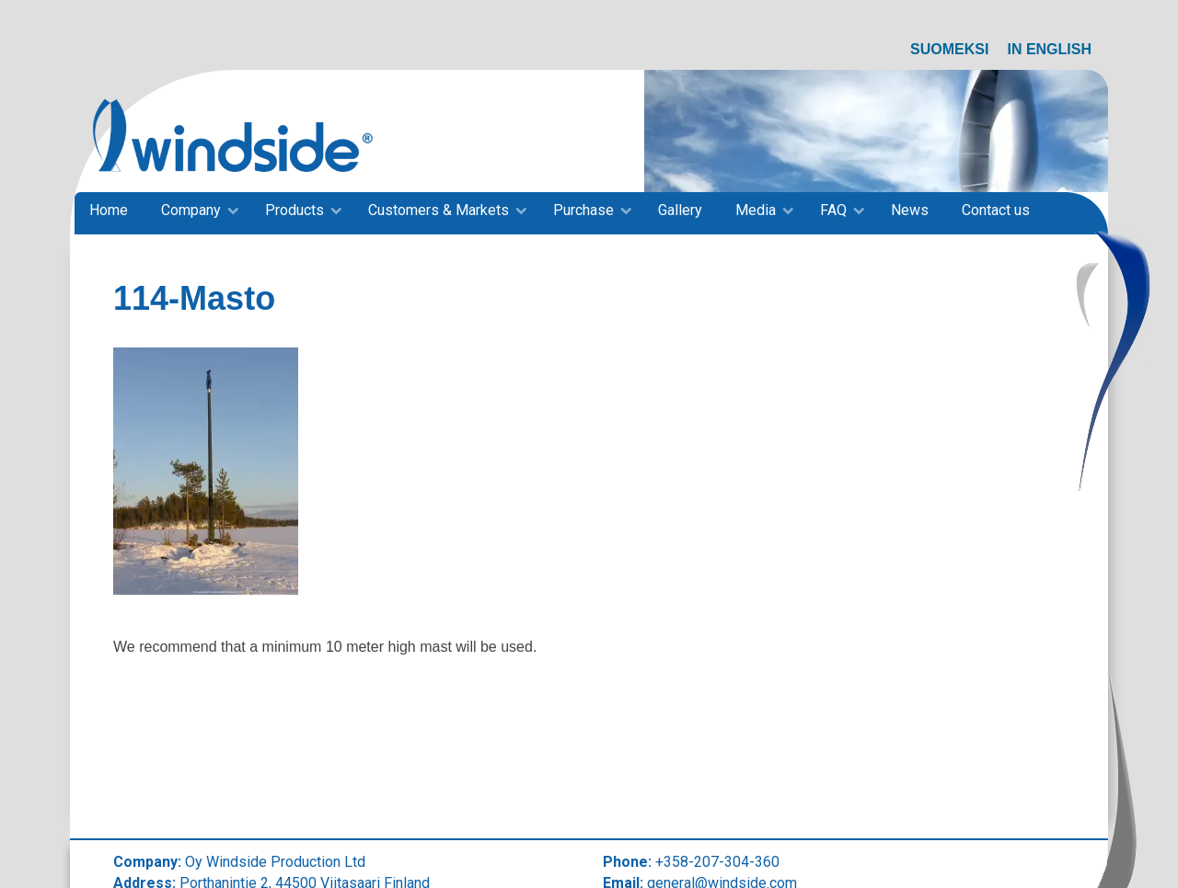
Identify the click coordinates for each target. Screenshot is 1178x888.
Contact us (996, 210)
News (910, 210)
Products (294, 210)
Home (108, 210)
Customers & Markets (438, 210)
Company (191, 210)
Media (755, 210)
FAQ (833, 210)
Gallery (680, 210)
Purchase (583, 210)
